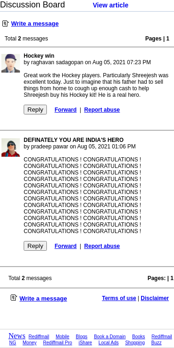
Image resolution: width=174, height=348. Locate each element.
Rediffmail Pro (57, 342)
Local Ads (108, 342)
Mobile (62, 336)
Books (138, 336)
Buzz (156, 342)
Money (30, 342)
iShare (85, 342)
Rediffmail (39, 336)
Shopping (135, 342)
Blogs (81, 336)
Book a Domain (109, 336)
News (16, 336)
